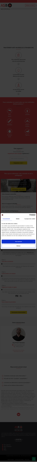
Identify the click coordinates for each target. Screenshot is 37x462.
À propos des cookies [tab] (29, 218)
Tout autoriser (18, 241)
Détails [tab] (17, 218)
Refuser (18, 245)
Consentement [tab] (6, 218)
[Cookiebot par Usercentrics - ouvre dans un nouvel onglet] (29, 215)
